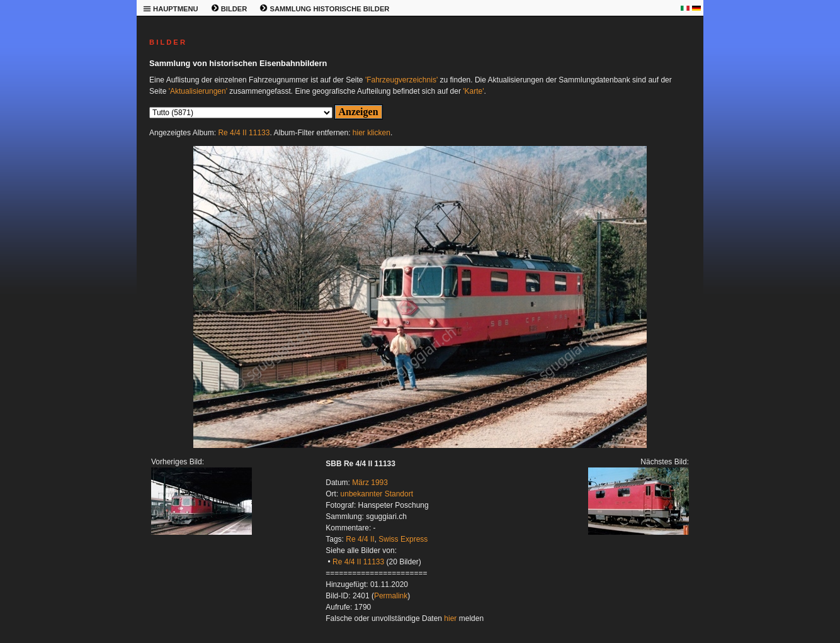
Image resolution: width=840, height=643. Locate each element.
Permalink (390, 595)
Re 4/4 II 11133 (244, 132)
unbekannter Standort (377, 493)
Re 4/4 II (360, 539)
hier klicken (371, 132)
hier (450, 618)
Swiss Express (403, 539)
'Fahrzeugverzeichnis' (401, 79)
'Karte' (473, 91)
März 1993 (370, 482)
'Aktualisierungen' (198, 91)
